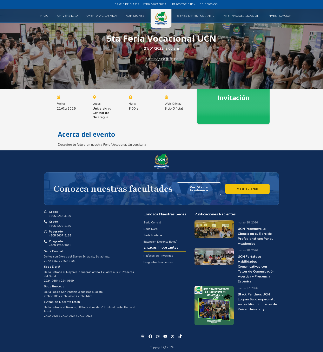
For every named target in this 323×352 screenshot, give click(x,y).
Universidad (67, 16)
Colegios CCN (209, 4)
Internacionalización (241, 16)
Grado (53, 212)
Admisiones (135, 16)
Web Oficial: (173, 104)
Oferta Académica (101, 16)
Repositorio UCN (183, 4)
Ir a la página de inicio (161, 59)
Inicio (44, 16)
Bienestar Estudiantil (195, 16)
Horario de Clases (126, 4)
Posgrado (56, 232)
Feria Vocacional (155, 4)
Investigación (279, 16)
